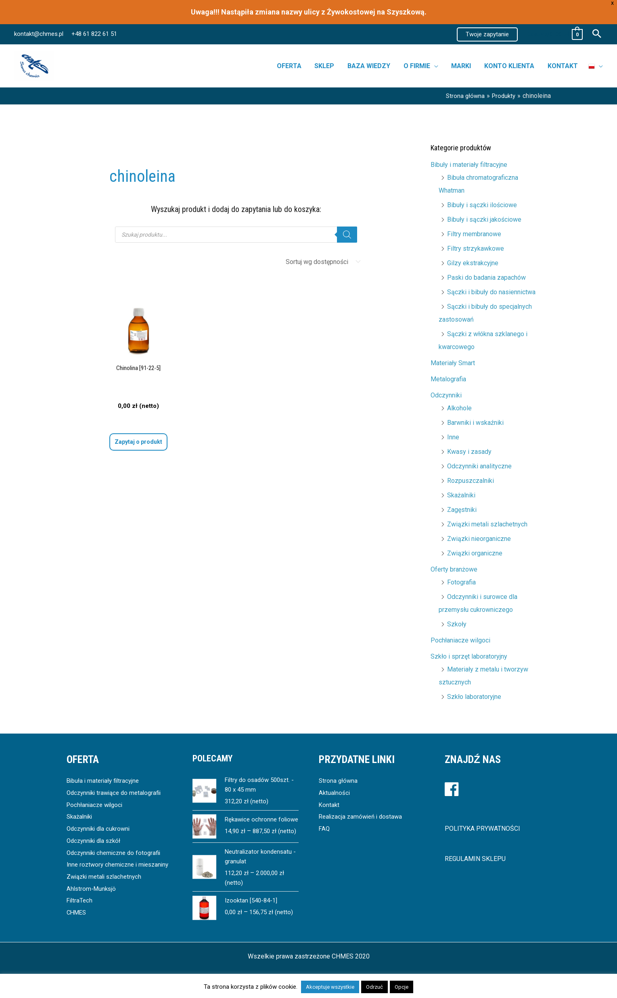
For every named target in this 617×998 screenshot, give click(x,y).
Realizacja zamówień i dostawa (363, 816)
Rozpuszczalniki (470, 480)
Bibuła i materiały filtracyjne (105, 780)
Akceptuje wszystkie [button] (330, 987)
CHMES (77, 924)
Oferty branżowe (454, 569)
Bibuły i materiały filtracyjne (469, 164)
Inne (453, 437)
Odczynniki (446, 395)
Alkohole (459, 408)
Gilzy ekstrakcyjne (472, 263)
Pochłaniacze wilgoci (460, 640)
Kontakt (329, 805)
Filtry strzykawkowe (475, 248)
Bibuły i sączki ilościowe (482, 205)
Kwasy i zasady (469, 451)
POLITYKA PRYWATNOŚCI (482, 828)
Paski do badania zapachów (486, 277)
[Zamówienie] (321, 262)
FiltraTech (80, 912)
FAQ (324, 828)
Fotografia (461, 582)
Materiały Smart (453, 363)
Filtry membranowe (474, 234)
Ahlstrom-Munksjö (92, 900)
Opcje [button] (401, 987)
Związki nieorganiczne (479, 539)
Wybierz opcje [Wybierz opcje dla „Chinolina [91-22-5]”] (138, 444)
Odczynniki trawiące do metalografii (117, 792)
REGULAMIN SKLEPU (475, 859)
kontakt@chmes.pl (38, 33)
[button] (487, 34)
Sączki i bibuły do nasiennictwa (491, 292)
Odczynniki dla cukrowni (100, 828)
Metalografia (448, 379)
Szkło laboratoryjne (474, 697)
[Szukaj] (347, 235)
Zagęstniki (462, 510)
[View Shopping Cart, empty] (554, 34)
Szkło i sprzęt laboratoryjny (469, 656)
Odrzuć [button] (374, 987)
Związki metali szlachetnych (487, 524)
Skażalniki (461, 495)
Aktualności (335, 792)
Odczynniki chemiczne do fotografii (116, 853)
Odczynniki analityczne (479, 466)
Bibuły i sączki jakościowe (484, 219)
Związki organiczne (474, 553)
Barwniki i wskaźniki (475, 422)
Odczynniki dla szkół (96, 840)
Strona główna (339, 780)
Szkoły (456, 624)
